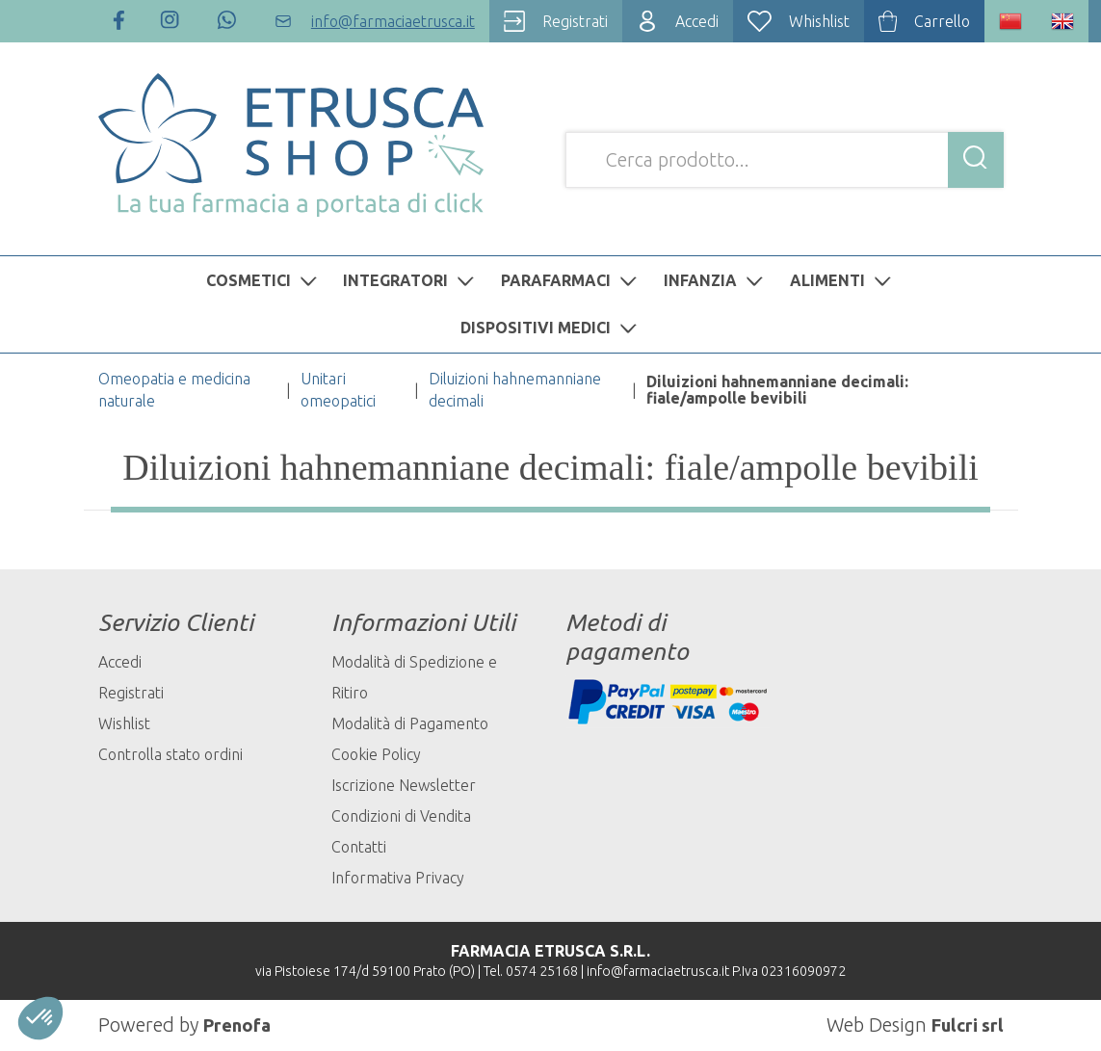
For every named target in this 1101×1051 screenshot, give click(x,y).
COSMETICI (264, 280)
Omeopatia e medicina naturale (174, 389)
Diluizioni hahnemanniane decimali (515, 389)
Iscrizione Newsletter (403, 785)
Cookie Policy (376, 754)
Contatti (358, 846)
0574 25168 (542, 971)
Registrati (131, 692)
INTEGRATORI (411, 280)
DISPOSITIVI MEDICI (551, 327)
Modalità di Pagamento (409, 723)
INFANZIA (716, 280)
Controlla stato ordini (170, 754)
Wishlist (124, 723)
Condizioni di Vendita (401, 816)
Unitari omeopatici (338, 389)
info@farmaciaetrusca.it (658, 971)
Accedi (120, 661)
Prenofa (239, 1024)
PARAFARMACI (571, 280)
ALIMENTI (843, 280)
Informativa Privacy (397, 877)
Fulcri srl (965, 1024)
